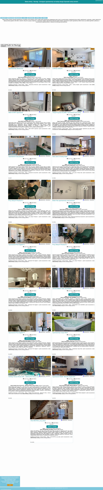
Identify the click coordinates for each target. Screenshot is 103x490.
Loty (24, 17)
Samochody (31, 17)
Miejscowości (18, 17)
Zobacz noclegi (30, 76)
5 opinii (36, 343)
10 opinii (36, 79)
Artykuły (44, 17)
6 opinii (78, 79)
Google (3, 478)
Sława (48, 48)
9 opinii (36, 167)
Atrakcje (37, 17)
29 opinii (84, 123)
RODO (12, 483)
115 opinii (80, 343)
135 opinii (80, 255)
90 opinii (81, 299)
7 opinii (36, 255)
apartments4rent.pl (99, 0)
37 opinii (36, 211)
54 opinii (82, 387)
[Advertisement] (51, 33)
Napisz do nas (65, 487)
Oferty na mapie (11, 17)
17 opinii (36, 123)
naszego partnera (25, 87)
